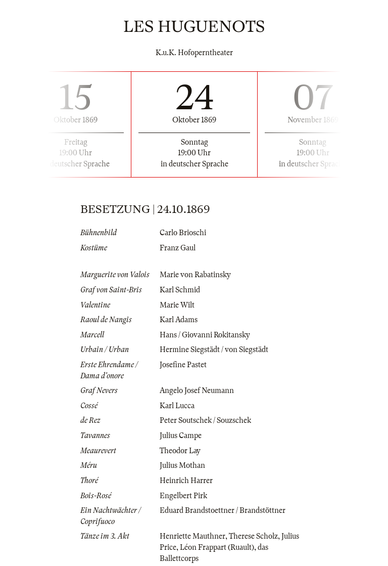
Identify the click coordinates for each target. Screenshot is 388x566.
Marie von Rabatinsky (195, 275)
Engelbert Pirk (183, 496)
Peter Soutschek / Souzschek (205, 420)
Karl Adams (179, 320)
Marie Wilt (177, 305)
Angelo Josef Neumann (197, 390)
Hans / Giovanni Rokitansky (205, 335)
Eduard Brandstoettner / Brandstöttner (222, 510)
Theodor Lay (180, 451)
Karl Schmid (180, 290)
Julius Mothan (182, 465)
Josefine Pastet (183, 365)
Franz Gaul (178, 248)
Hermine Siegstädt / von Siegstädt (214, 349)
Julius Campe (181, 435)
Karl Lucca (177, 406)
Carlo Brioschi (183, 233)
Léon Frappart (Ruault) (217, 547)
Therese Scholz (253, 536)
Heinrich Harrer (186, 480)
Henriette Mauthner (192, 536)
